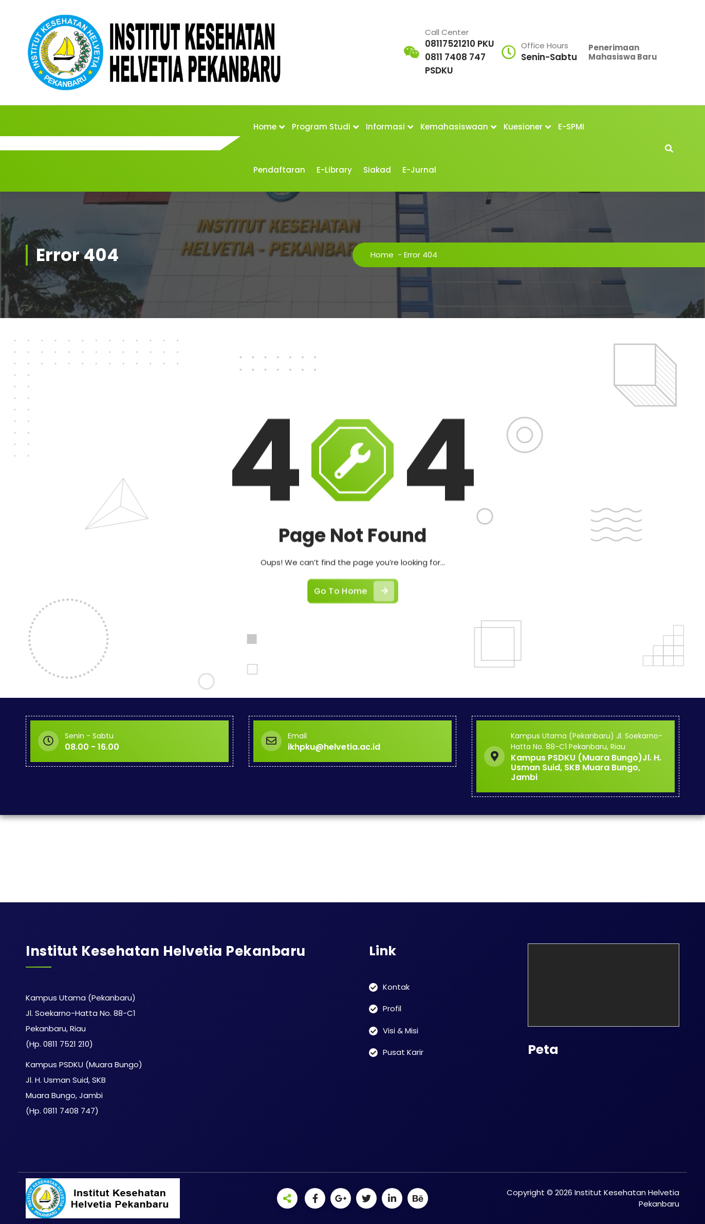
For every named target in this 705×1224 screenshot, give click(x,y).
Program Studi (321, 126)
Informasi (385, 126)
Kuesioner (523, 126)
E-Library (334, 169)
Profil (392, 1008)
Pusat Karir (403, 1052)
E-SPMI (571, 126)
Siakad (377, 169)
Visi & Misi (400, 1030)
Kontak (396, 986)
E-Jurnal (419, 169)
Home (264, 126)
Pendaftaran (279, 169)
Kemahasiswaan (454, 126)
